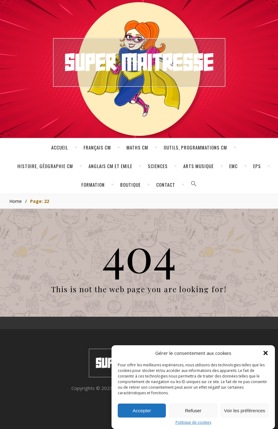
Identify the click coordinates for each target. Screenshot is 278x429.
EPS (257, 166)
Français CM (97, 147)
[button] (265, 354)
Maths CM (137, 147)
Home (15, 201)
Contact (165, 184)
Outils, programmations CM (195, 147)
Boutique (130, 184)
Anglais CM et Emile (110, 166)
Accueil (59, 147)
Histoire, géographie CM (45, 166)
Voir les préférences (244, 411)
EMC (233, 166)
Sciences (158, 166)
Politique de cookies (193, 423)
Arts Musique (198, 166)
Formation (93, 184)
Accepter (142, 411)
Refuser (193, 411)
